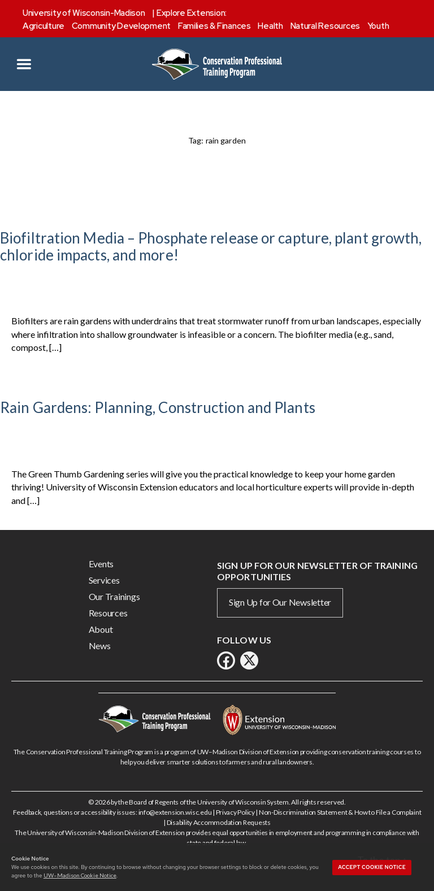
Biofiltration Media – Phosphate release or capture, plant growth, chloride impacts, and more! (211, 246)
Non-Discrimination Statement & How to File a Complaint (340, 812)
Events (101, 563)
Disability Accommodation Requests (219, 822)
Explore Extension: (192, 13)
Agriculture (43, 26)
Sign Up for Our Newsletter (280, 602)
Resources (108, 612)
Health (270, 26)
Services (104, 580)
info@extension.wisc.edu (175, 812)
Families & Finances (214, 26)
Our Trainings (114, 596)
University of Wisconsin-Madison (84, 13)
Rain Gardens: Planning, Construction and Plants (157, 407)
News (100, 645)
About (101, 629)
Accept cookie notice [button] (372, 867)
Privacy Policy (235, 812)
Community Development (121, 26)
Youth (378, 26)
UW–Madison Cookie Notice (80, 875)
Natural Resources (325, 26)
